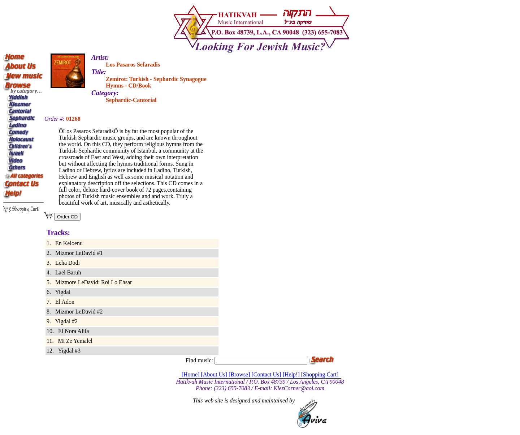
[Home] (191, 374)
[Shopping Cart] (320, 374)
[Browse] (239, 374)
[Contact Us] (266, 374)
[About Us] (214, 374)
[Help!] (291, 374)
